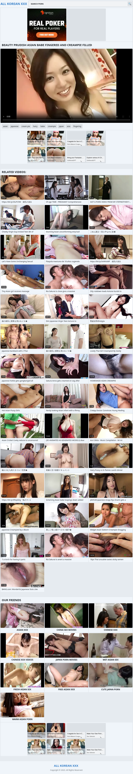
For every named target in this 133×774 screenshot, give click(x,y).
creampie (52, 126)
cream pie (26, 126)
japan (61, 126)
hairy (35, 126)
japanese (14, 126)
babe (43, 126)
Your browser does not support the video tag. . (66, 86)
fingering (77, 126)
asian (5, 126)
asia (68, 126)
